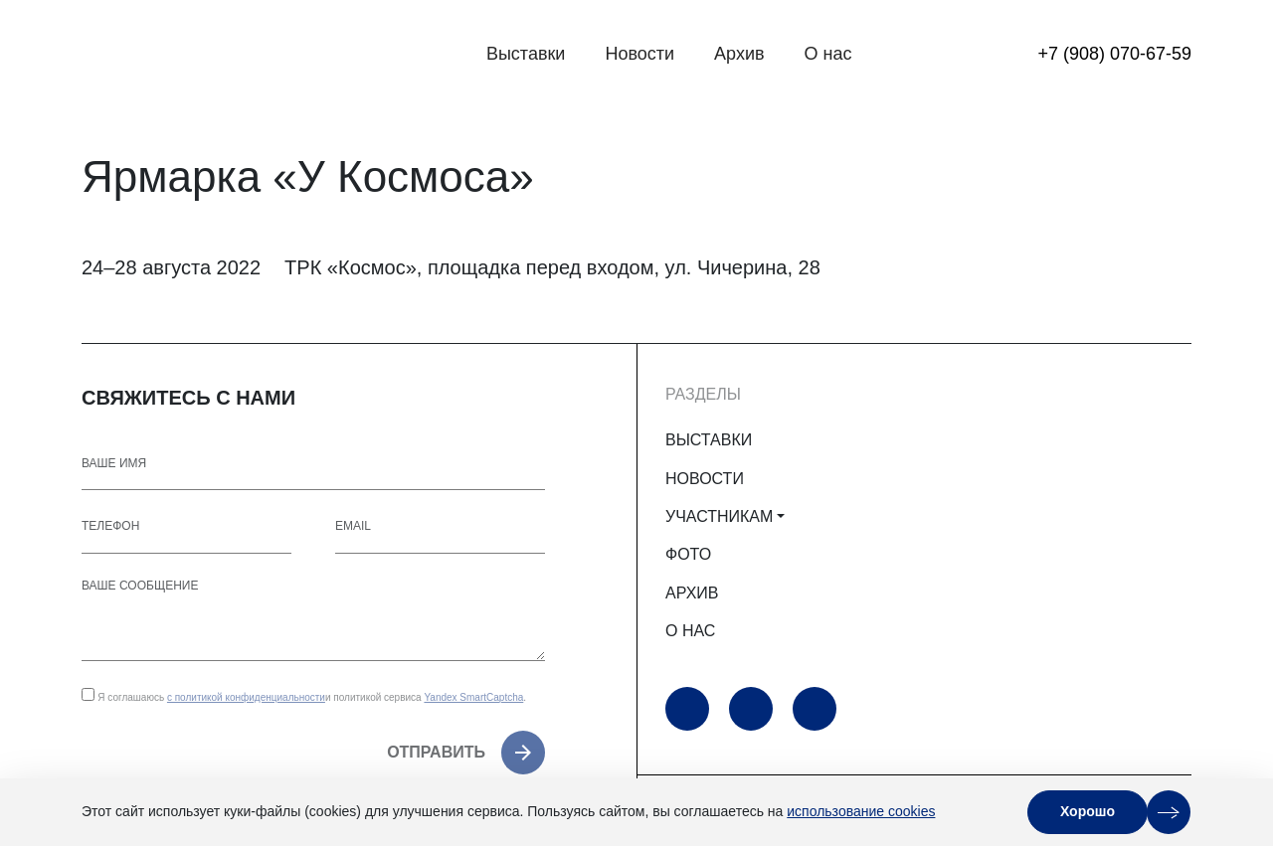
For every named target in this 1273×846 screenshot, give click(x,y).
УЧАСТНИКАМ (719, 516)
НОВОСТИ (704, 478)
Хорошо (1087, 811)
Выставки (526, 54)
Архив (739, 54)
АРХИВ (691, 593)
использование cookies (861, 811)
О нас (828, 54)
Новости (639, 54)
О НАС (690, 630)
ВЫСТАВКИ (708, 439)
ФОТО (688, 554)
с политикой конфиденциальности (246, 697)
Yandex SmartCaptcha (473, 697)
